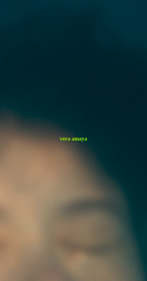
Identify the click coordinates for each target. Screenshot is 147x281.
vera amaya (73, 139)
